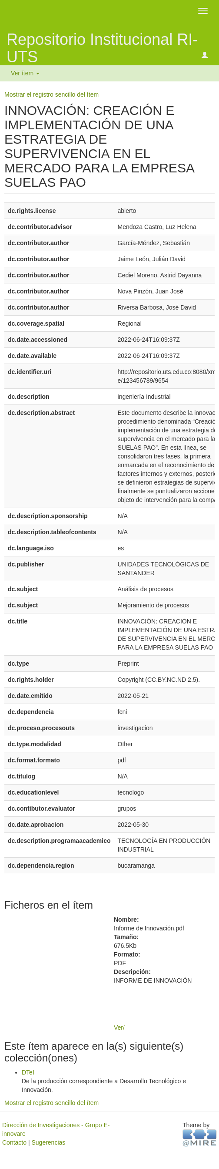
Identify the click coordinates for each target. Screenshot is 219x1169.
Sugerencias (48, 1142)
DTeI (28, 1072)
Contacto (14, 1142)
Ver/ (119, 1027)
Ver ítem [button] (25, 73)
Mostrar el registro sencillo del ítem (51, 94)
